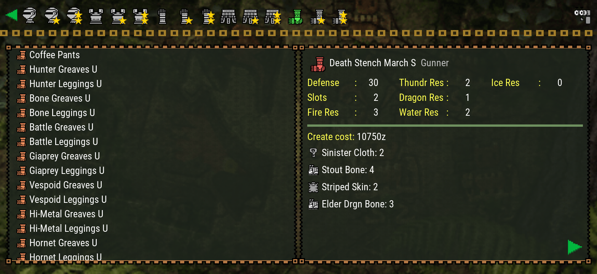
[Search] (582, 15)
